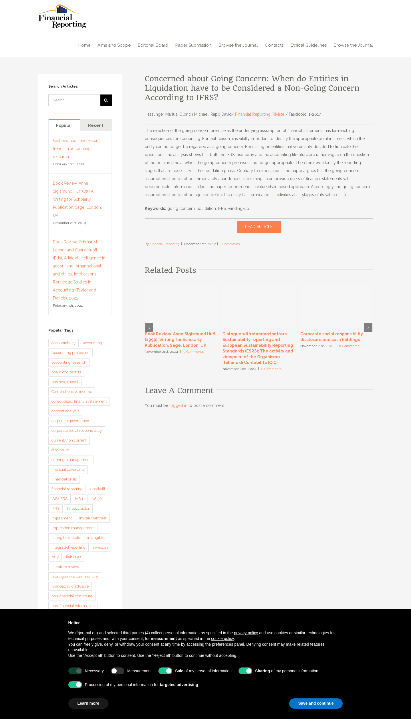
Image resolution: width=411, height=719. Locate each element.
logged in (178, 405)
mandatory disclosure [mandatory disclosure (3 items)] (70, 586)
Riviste (278, 114)
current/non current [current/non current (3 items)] (68, 440)
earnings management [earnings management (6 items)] (71, 460)
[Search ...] (74, 100)
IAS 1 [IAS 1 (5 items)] (79, 499)
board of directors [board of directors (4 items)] (66, 372)
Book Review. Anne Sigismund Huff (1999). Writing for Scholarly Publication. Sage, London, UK (180, 340)
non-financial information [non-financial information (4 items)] (73, 606)
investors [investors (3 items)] (100, 547)
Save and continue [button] (316, 703)
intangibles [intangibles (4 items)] (96, 537)
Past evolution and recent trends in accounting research (76, 148)
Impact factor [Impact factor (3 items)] (78, 508)
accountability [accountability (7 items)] (63, 343)
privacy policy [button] (246, 633)
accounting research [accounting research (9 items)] (68, 362)
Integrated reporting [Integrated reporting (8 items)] (68, 547)
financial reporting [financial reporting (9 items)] (67, 489)
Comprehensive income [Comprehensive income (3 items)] (71, 391)
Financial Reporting (253, 114)
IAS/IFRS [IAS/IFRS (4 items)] (59, 499)
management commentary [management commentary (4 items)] (74, 576)
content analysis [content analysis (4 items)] (65, 411)
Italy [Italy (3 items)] (55, 557)
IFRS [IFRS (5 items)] (55, 508)
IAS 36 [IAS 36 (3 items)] (96, 499)
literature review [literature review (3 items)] (65, 567)
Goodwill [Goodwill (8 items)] (97, 489)
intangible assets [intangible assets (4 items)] (65, 537)
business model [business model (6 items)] (64, 382)
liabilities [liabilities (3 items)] (73, 557)
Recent (95, 125)
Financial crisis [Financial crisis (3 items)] (64, 479)
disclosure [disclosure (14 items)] (60, 450)
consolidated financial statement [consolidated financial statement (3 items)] (79, 401)
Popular (64, 125)
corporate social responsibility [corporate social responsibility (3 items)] (76, 430)
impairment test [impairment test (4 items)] (92, 518)
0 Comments (229, 244)
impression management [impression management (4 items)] (73, 528)
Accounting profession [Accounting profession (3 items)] (70, 352)
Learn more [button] (88, 703)
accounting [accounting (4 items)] (92, 343)
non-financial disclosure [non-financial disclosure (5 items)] (71, 596)
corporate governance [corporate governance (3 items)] (70, 421)
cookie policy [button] (222, 638)
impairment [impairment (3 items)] (61, 518)
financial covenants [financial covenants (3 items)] (67, 469)
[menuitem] (88, 45)
